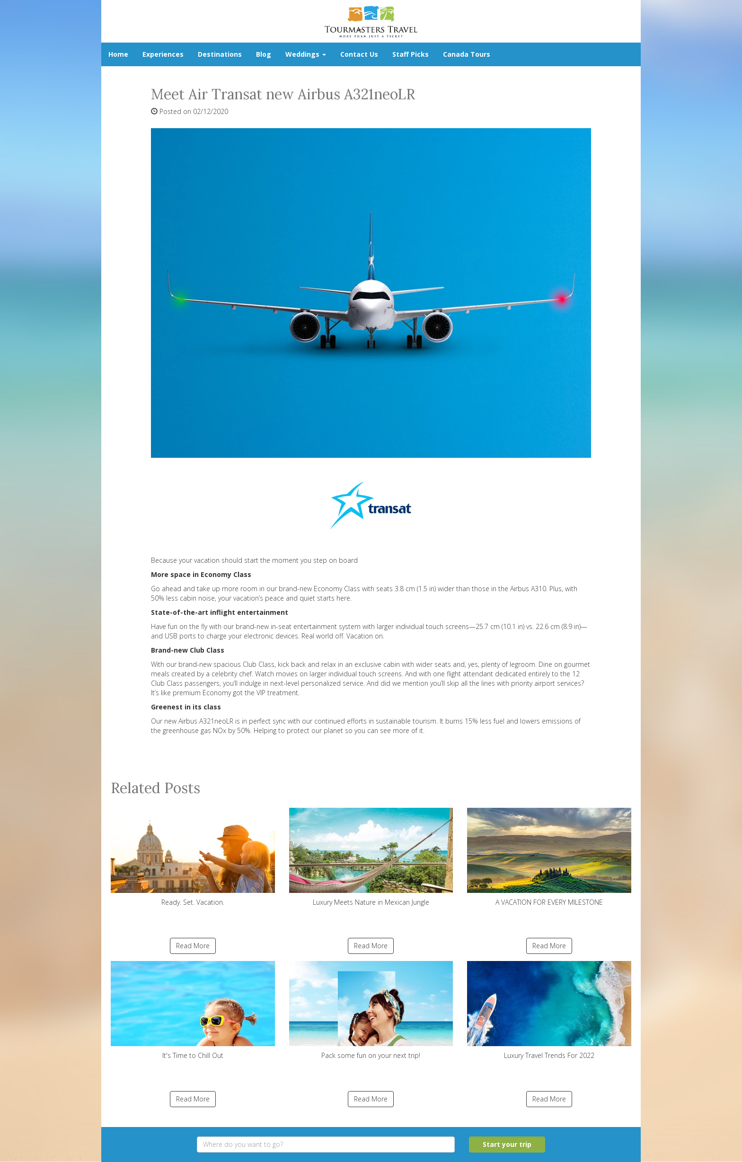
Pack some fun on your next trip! (371, 1010)
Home (118, 54)
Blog (263, 54)
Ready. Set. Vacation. (193, 857)
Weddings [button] (305, 54)
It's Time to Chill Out (193, 1010)
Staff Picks (410, 54)
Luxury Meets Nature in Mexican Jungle (371, 857)
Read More (193, 945)
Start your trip (507, 1144)
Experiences (163, 54)
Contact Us (359, 54)
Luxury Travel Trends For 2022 (549, 1010)
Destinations (220, 54)
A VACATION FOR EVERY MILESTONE (549, 857)
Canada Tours (466, 54)
